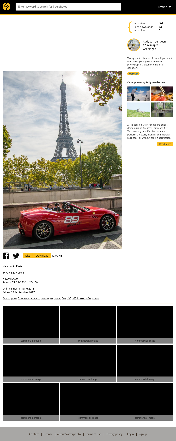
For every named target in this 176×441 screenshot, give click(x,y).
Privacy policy (114, 434)
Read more (165, 143)
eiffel (88, 298)
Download (42, 255)
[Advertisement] (62, 43)
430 (69, 298)
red (28, 298)
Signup (143, 434)
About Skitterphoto (69, 434)
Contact (34, 434)
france (22, 298)
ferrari (6, 298)
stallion (35, 298)
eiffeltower (78, 298)
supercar (55, 298)
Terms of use (93, 434)
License (48, 434)
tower (95, 298)
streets (45, 298)
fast (64, 298)
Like (27, 255)
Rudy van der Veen (154, 41)
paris (14, 298)
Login (130, 434)
